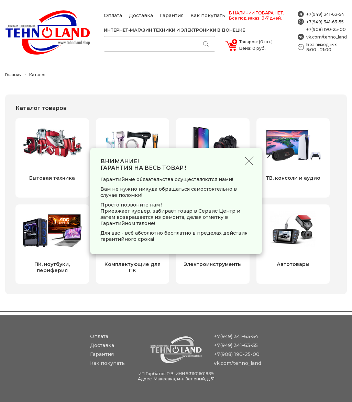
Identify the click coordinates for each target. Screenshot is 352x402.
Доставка (141, 15)
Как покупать (207, 15)
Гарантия (172, 15)
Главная (13, 74)
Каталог (37, 74)
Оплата (113, 15)
